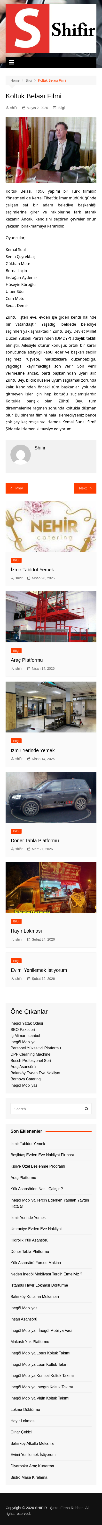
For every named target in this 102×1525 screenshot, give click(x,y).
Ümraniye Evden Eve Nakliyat (36, 1229)
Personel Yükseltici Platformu (35, 1048)
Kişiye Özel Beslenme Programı (37, 1166)
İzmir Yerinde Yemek (33, 750)
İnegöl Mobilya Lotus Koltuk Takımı (40, 1353)
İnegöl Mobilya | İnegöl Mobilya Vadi (41, 1330)
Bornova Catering (25, 1079)
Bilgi (61, 108)
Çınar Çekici (20, 1432)
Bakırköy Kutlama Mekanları (34, 1297)
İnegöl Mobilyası (24, 1085)
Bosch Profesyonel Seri (30, 1061)
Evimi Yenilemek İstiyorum (39, 970)
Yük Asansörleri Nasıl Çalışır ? (36, 1189)
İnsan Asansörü (23, 1319)
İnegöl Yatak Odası (26, 1023)
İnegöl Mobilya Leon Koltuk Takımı (39, 1364)
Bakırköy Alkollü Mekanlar (32, 1443)
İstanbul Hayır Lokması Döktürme (39, 1285)
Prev (19, 488)
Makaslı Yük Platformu (29, 1342)
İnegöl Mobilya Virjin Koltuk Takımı (39, 1398)
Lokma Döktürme (25, 1409)
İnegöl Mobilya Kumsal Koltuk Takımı (42, 1376)
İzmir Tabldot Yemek (32, 569)
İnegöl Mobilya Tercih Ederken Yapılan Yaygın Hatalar (49, 1203)
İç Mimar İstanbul (25, 1036)
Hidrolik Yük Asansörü (29, 1240)
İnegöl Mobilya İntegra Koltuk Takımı (41, 1387)
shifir (13, 108)
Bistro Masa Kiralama (28, 1477)
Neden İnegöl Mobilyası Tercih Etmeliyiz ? (46, 1274)
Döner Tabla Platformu (35, 840)
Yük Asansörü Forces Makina (35, 1263)
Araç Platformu (27, 660)
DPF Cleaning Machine (30, 1054)
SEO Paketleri (22, 1030)
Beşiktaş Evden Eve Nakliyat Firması (42, 1155)
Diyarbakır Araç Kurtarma (32, 1466)
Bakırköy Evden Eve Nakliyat (35, 1073)
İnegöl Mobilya (22, 1042)
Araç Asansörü (23, 1067)
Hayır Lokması (26, 931)
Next (83, 488)
